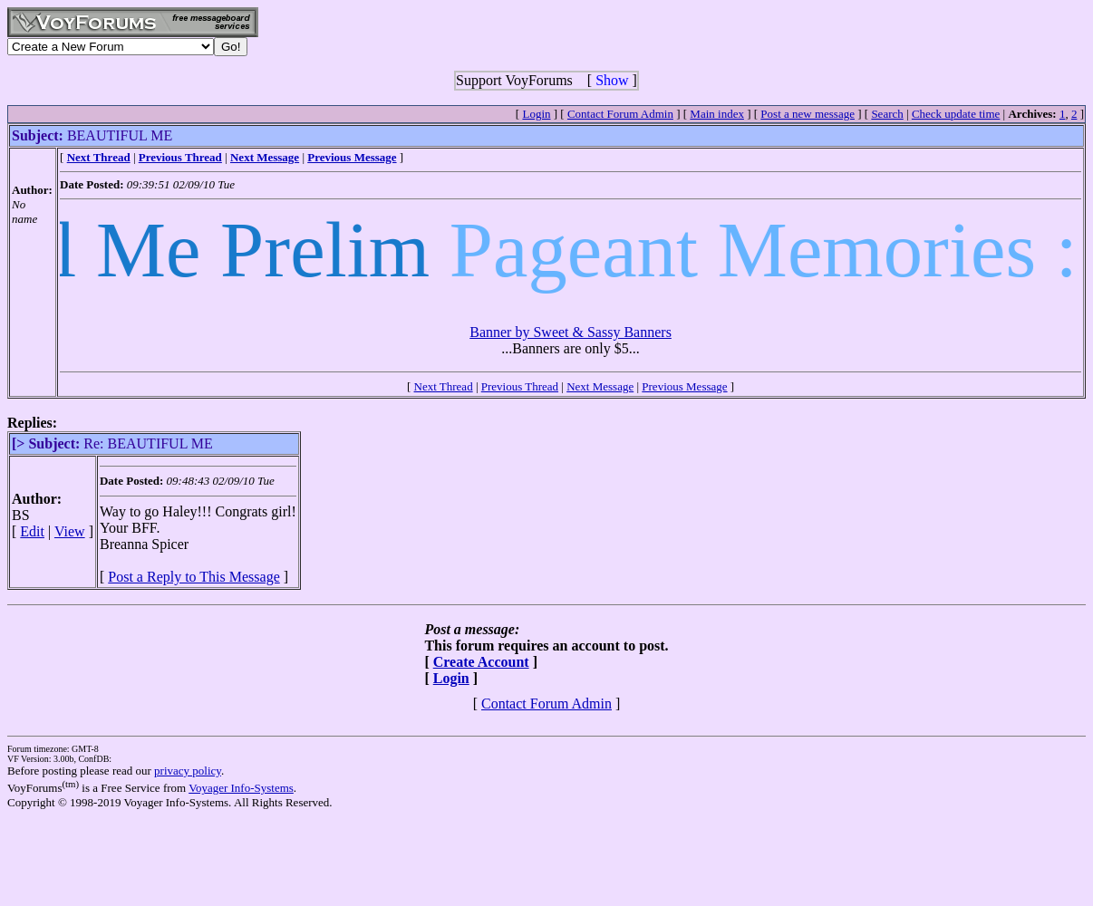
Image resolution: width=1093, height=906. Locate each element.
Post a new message (807, 113)
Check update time (956, 113)
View (69, 531)
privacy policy (187, 770)
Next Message (600, 386)
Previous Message (684, 386)
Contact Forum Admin (620, 113)
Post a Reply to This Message (193, 576)
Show (611, 80)
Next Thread (443, 386)
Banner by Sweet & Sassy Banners (570, 332)
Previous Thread (519, 386)
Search (887, 113)
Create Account (481, 662)
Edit (32, 531)
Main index (717, 113)
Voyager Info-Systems (241, 788)
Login (536, 113)
